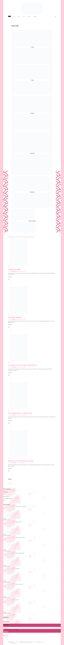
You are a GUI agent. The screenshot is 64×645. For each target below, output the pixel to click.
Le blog (32, 80)
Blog (18, 16)
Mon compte (35, 16)
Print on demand (32, 220)
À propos (29, 16)
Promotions (32, 192)
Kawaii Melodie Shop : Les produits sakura (20, 413)
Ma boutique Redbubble (15, 317)
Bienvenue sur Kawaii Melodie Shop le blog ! (21, 461)
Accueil (9, 16)
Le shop (32, 47)
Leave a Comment (22, 271)
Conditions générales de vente (7, 498)
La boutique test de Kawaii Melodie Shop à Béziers (22, 365)
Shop (14, 16)
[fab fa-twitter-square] (52, 16)
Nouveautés (32, 153)
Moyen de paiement (6, 496)
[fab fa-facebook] (50, 16)
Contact (24, 16)
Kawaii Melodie (10, 271)
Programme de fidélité (14, 269)
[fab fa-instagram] (51, 16)
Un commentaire (22, 462)
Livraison (4, 494)
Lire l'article (10, 276)
